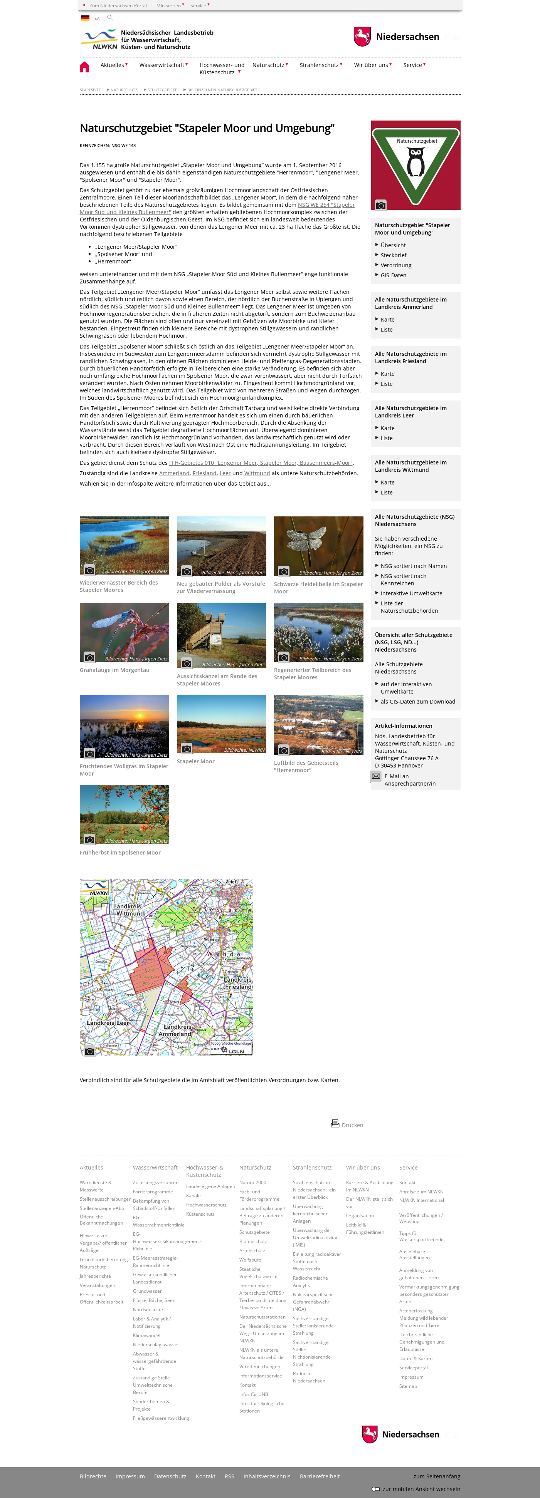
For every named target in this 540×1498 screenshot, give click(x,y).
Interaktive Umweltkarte (411, 593)
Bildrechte (93, 1476)
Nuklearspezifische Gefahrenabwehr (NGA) (313, 1301)
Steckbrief (394, 255)
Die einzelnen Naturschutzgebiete (223, 89)
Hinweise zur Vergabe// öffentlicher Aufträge (103, 1242)
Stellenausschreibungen (105, 1199)
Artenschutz (252, 1250)
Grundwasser (147, 1291)
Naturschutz (124, 89)
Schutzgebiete (162, 89)
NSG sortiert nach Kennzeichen (404, 579)
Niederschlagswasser (156, 1344)
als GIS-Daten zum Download (418, 701)
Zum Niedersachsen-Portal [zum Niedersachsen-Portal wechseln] (118, 5)
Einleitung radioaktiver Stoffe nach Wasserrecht (317, 1261)
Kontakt (247, 1385)
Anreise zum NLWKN (421, 1191)
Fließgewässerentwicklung (161, 1418)
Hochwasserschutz (206, 1204)
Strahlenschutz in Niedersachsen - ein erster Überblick (314, 1189)
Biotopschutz (253, 1241)
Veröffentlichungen (259, 1366)
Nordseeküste (148, 1309)
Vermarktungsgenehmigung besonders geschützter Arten (429, 1294)
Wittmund (257, 473)
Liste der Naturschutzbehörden (409, 607)
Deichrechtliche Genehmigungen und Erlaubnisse (421, 1341)
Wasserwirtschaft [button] (162, 65)
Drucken (352, 1125)
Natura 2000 (252, 1182)
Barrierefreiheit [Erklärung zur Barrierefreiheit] (320, 1476)
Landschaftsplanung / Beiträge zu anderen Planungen (262, 1215)
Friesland (205, 473)
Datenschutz (170, 1476)
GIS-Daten (394, 275)
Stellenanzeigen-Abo (102, 1208)
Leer (225, 473)
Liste (387, 329)
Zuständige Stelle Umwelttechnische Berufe (153, 1384)
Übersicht (393, 245)
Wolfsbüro (250, 1260)
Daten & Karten (415, 1358)
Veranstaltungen (97, 1285)
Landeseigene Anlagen (210, 1186)
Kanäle (193, 1195)
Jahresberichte (95, 1276)
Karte (388, 319)
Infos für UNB (253, 1394)
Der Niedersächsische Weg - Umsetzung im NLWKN (263, 1333)
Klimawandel (146, 1335)
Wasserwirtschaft (155, 1167)
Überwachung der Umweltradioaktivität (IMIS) (315, 1237)
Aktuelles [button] (112, 65)
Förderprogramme (153, 1191)
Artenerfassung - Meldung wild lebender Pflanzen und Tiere (423, 1317)
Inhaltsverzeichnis (267, 1476)
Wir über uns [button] (371, 65)
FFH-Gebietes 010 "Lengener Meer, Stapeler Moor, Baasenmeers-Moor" (261, 462)
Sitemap (408, 1386)
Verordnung (396, 265)
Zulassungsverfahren (155, 1182)
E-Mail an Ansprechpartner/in (405, 779)
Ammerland (174, 473)
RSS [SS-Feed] (229, 1476)
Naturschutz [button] (268, 65)
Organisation (360, 1215)
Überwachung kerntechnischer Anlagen (310, 1213)
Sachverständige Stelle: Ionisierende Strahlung (313, 1325)
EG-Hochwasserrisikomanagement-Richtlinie (167, 1241)
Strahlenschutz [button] (319, 65)
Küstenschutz (200, 1214)
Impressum (411, 1377)
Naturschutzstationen (262, 1317)
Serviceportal (413, 1367)
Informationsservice (260, 1375)
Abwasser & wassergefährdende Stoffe (154, 1361)
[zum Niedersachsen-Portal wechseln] (396, 45)
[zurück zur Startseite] (147, 40)
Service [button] (413, 65)
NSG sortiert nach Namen (414, 566)
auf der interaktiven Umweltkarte (406, 687)
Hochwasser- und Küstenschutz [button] (222, 68)
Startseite (90, 89)
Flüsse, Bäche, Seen (154, 1300)
